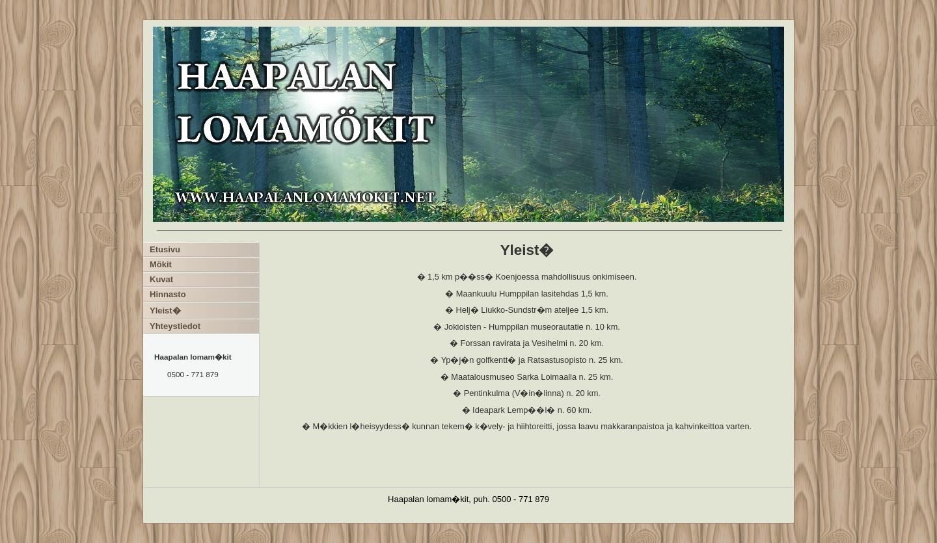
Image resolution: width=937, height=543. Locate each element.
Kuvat (161, 279)
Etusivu (165, 249)
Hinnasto (168, 294)
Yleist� (165, 310)
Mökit (161, 264)
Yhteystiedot (175, 326)
